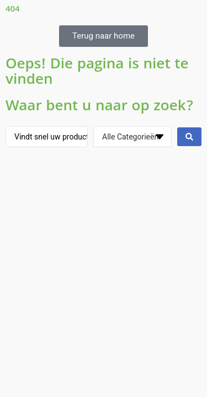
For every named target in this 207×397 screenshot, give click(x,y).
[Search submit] (189, 136)
